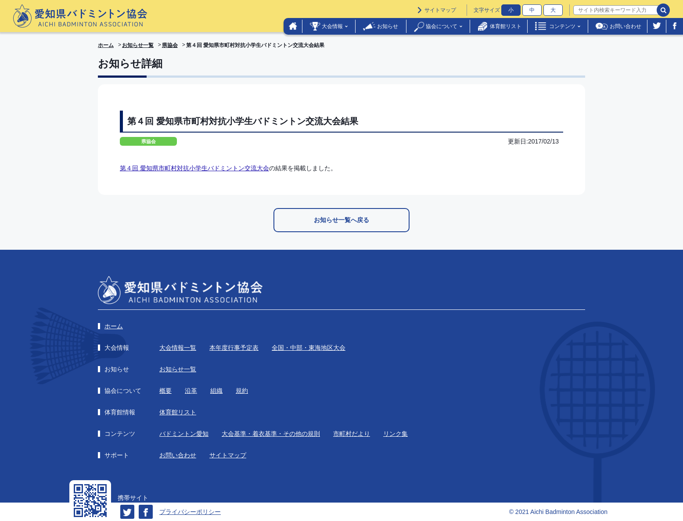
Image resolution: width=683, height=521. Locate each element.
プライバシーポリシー (190, 511)
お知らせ (387, 26)
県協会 (170, 45)
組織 (216, 390)
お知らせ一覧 (138, 45)
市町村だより (351, 433)
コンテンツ (562, 26)
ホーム (106, 45)
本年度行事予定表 (234, 347)
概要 (165, 390)
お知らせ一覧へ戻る (341, 219)
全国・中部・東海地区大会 (308, 347)
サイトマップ (440, 10)
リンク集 (395, 433)
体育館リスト (505, 26)
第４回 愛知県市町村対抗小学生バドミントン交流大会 (194, 168)
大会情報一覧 (177, 347)
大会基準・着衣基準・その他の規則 (271, 433)
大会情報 (332, 26)
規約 (242, 390)
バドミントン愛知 (183, 433)
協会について (441, 26)
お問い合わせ (625, 26)
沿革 (191, 390)
